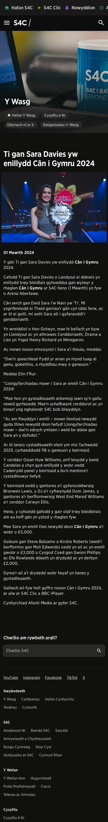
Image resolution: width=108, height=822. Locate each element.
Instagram (31, 677)
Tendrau (10, 707)
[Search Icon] (101, 22)
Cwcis (45, 786)
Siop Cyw (43, 747)
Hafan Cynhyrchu (59, 699)
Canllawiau (30, 699)
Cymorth (29, 707)
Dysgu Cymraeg (16, 747)
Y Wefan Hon (14, 778)
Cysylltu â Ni (13, 818)
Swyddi (61, 730)
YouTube (10, 677)
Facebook (53, 677)
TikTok (72, 677)
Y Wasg (9, 699)
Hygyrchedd (41, 778)
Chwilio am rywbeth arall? (30, 637)
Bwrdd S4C (40, 730)
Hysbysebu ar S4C (18, 755)
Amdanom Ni (14, 730)
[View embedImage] (54, 207)
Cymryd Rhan (50, 755)
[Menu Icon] (6, 23)
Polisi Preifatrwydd (19, 786)
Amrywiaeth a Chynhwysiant (27, 739)
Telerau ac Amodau (19, 794)
